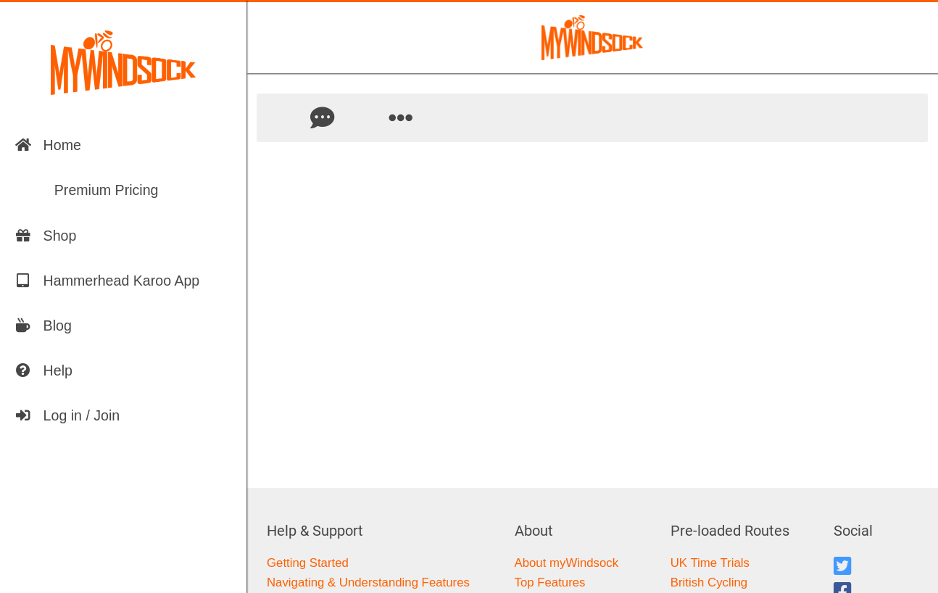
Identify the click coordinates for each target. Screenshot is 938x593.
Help (43, 370)
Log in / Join (67, 415)
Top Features (550, 582)
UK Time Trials (710, 563)
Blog (43, 325)
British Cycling (709, 582)
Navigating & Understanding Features (368, 582)
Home (47, 145)
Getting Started (308, 563)
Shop (45, 236)
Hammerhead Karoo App (107, 281)
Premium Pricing (86, 190)
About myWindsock (567, 563)
